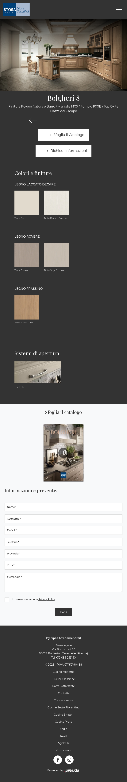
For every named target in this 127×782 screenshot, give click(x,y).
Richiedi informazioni (63, 151)
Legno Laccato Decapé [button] (35, 184)
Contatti (63, 693)
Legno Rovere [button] (27, 236)
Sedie (63, 729)
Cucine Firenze (63, 700)
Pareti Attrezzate (63, 686)
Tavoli (63, 736)
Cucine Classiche (63, 679)
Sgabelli (63, 743)
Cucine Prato (63, 721)
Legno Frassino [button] (28, 289)
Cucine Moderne (63, 672)
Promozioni (63, 750)
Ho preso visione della (33, 599)
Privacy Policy (46, 599)
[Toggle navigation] (119, 9)
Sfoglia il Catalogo (63, 135)
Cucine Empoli (63, 714)
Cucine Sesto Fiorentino (63, 707)
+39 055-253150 (66, 657)
